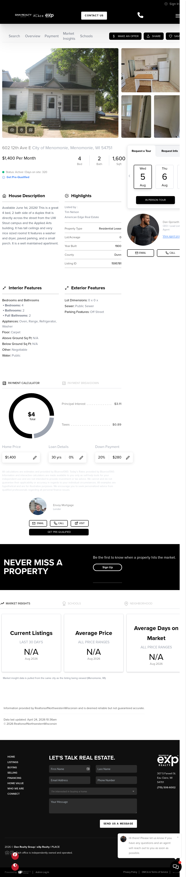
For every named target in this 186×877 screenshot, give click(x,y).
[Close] (177, 837)
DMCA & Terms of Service (155, 872)
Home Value (15, 783)
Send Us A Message (118, 823)
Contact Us (94, 15)
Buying (12, 767)
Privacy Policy (130, 872)
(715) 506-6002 (166, 787)
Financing (14, 778)
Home (11, 756)
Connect (13, 793)
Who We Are (15, 788)
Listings (12, 762)
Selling (12, 772)
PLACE (56, 846)
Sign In (171, 4)
